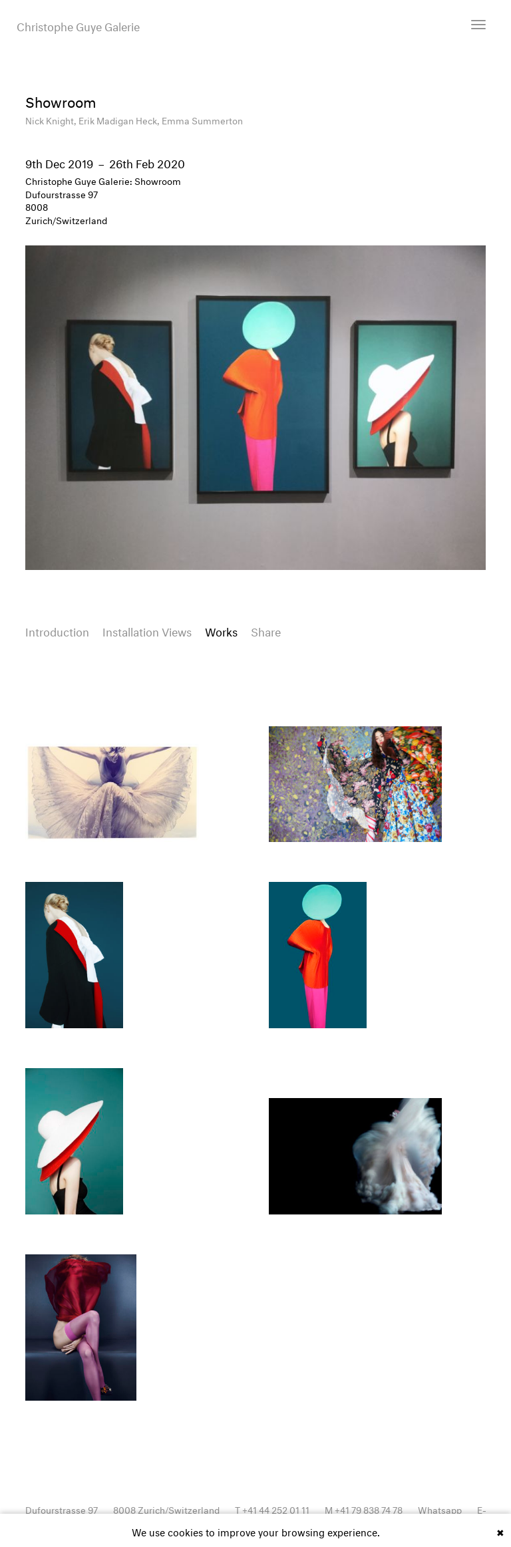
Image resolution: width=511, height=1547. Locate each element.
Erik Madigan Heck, (120, 119)
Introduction (57, 630)
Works (221, 630)
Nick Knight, (52, 119)
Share (266, 630)
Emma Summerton (202, 119)
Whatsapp (440, 1509)
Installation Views (147, 630)
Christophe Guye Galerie (78, 25)
